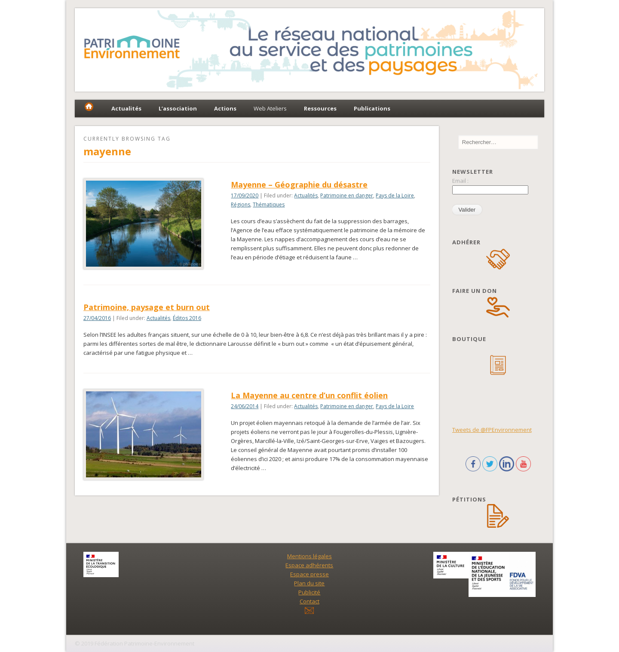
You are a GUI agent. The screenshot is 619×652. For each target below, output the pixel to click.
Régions (240, 204)
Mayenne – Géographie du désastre (299, 184)
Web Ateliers (270, 108)
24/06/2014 (244, 406)
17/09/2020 (244, 195)
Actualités (306, 195)
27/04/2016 (97, 318)
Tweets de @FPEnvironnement (492, 430)
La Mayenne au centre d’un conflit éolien (309, 395)
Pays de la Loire (395, 195)
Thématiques (269, 204)
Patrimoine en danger (346, 195)
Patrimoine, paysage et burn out (146, 307)
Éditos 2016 (187, 318)
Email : (460, 181)
